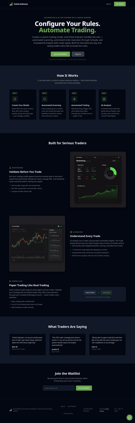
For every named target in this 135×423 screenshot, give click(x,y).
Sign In (108, 4)
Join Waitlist (120, 4)
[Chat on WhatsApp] (129, 417)
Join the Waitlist (60, 54)
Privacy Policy (68, 416)
